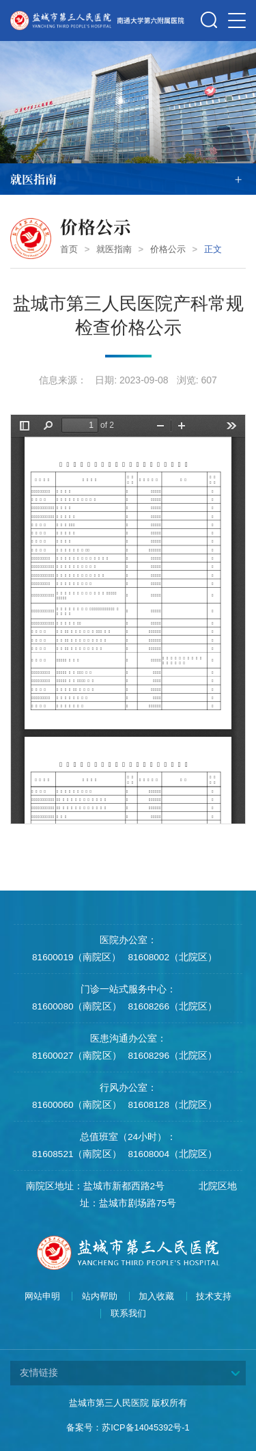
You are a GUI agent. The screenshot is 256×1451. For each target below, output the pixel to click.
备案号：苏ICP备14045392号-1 (127, 1427)
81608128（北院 (163, 1105)
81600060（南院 (67, 1105)
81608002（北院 (163, 957)
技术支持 (213, 1296)
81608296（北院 (163, 1055)
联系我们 (128, 1313)
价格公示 (168, 249)
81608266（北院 (163, 1006)
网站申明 (42, 1296)
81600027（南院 (67, 1055)
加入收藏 (156, 1296)
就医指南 (114, 249)
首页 (69, 249)
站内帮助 (99, 1296)
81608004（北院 (163, 1154)
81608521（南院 (67, 1154)
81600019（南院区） (76, 957)
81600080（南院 (67, 1006)
